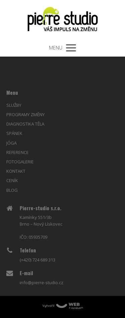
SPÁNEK (14, 133)
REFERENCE (17, 152)
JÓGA (11, 143)
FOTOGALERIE (20, 162)
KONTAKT (15, 171)
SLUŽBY (13, 105)
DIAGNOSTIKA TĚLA (25, 124)
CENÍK (12, 180)
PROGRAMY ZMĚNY (25, 114)
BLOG (12, 190)
